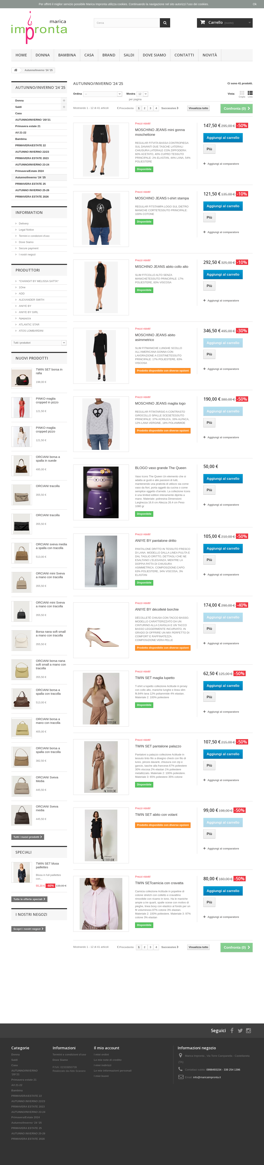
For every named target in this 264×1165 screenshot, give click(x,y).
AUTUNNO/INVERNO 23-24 (32, 164)
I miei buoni (101, 1076)
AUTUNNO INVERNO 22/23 (32, 151)
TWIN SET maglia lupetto (154, 678)
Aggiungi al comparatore (223, 163)
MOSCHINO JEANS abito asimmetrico (155, 337)
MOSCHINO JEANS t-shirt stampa (162, 198)
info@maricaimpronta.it (207, 1077)
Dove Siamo (154, 54)
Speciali (23, 852)
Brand (108, 54)
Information (29, 212)
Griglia (242, 94)
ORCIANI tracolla (48, 486)
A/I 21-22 (20, 132)
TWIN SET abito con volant (156, 815)
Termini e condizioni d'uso (34, 235)
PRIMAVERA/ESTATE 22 (30, 145)
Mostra (130, 93)
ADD (21, 293)
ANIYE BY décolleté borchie (157, 609)
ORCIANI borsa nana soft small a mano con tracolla (51, 664)
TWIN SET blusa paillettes (47, 865)
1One (21, 287)
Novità (210, 54)
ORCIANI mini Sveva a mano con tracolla (50, 575)
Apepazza (24, 318)
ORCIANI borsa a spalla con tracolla (48, 691)
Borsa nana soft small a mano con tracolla (51, 633)
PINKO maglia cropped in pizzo (47, 400)
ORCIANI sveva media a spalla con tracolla (51, 546)
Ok (255, 4)
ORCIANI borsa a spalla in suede (48, 458)
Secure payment (28, 248)
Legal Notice (26, 229)
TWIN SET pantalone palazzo (158, 746)
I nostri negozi (27, 254)
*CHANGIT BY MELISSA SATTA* (38, 281)
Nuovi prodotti (31, 358)
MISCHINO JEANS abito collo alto (161, 267)
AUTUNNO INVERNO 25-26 (32, 190)
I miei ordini (101, 1054)
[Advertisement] (163, 984)
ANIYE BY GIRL (28, 312)
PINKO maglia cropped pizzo (45, 429)
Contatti (184, 54)
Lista (250, 94)
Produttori (27, 270)
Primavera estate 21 (27, 126)
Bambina (67, 54)
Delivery (23, 223)
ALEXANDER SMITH (31, 299)
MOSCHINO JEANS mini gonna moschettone (160, 132)
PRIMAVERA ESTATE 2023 (32, 158)
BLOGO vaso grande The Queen (160, 468)
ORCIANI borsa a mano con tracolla (48, 720)
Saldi (129, 54)
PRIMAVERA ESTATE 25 (30, 183)
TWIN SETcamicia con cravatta (159, 883)
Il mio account (106, 1047)
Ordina (77, 93)
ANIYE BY (24, 305)
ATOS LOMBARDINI (30, 330)
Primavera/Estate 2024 (29, 171)
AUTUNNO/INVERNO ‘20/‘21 (33, 119)
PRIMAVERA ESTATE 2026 (32, 196)
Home (21, 54)
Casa (89, 54)
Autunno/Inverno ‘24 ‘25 (30, 177)
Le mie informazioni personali (113, 1070)
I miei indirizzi (102, 1065)
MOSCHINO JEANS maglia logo (160, 403)
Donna (42, 54)
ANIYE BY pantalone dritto (155, 541)
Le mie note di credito (107, 1059)
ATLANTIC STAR (28, 324)
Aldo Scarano (78, 1070)
